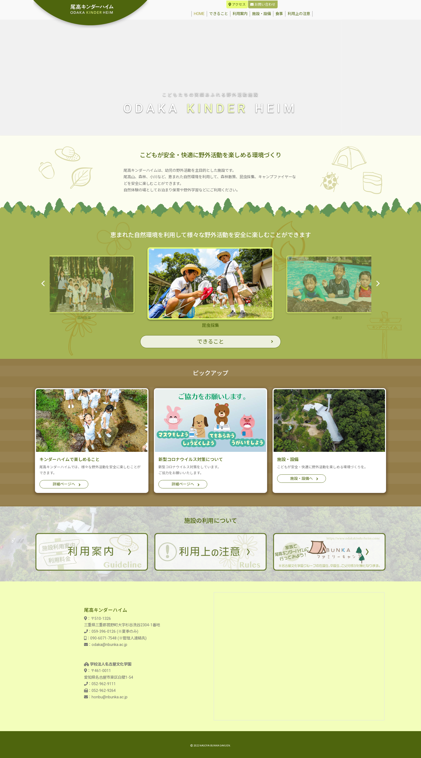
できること (218, 14)
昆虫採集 (210, 287)
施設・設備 (261, 14)
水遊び (336, 287)
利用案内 (240, 14)
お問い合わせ (262, 4)
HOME (200, 13)
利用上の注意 (299, 14)
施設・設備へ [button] (301, 478)
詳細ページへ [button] (64, 484)
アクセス (237, 4)
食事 (279, 14)
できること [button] (210, 341)
